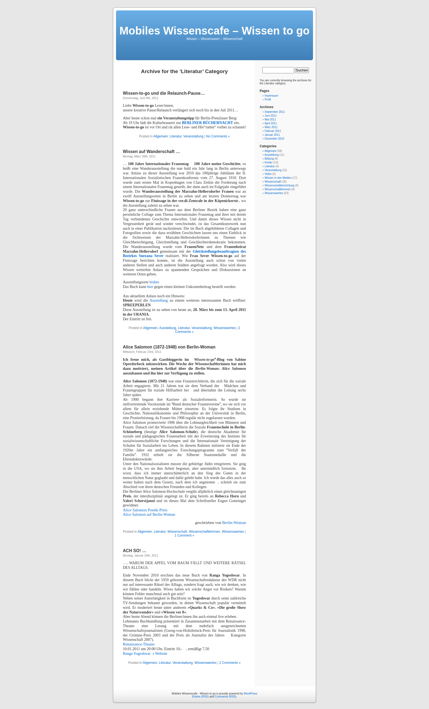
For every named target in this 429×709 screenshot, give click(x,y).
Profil (268, 99)
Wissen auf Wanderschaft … (151, 151)
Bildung (269, 158)
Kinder (269, 162)
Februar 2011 (273, 130)
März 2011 (271, 127)
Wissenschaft (177, 532)
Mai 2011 (270, 119)
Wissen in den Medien (278, 177)
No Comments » (218, 136)
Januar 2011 (272, 134)
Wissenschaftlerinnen (204, 532)
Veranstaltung (193, 136)
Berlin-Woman (234, 522)
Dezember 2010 (274, 138)
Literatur (175, 136)
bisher (154, 282)
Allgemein (160, 136)
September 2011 (275, 111)
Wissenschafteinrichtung (279, 185)
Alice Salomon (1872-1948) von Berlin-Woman (169, 347)
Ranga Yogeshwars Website (145, 654)
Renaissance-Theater (139, 644)
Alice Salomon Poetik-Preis (146, 510)
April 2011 (271, 123)
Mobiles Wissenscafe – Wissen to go (214, 31)
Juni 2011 (270, 115)
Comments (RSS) (225, 696)
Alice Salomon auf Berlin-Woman (149, 514)
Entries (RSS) (200, 696)
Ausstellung (159, 300)
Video (268, 173)
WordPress (250, 693)
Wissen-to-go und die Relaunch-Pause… (164, 93)
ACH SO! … (134, 550)
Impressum (271, 95)
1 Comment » (184, 535)
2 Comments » (229, 663)
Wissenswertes (225, 328)
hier (150, 287)
